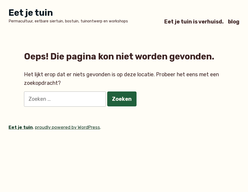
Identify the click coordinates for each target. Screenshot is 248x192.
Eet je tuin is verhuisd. (194, 21)
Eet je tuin (31, 12)
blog (233, 21)
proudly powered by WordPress (67, 127)
